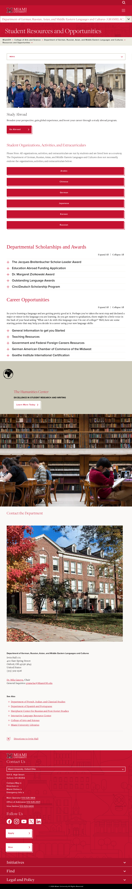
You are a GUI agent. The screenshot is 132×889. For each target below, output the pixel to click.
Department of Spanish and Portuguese (31, 706)
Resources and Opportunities (16, 43)
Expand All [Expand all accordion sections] (103, 254)
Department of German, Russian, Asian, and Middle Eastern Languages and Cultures (83, 40)
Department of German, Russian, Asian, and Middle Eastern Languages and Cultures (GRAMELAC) (63, 19)
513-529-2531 (33, 802)
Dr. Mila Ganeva (15, 679)
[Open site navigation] (123, 10)
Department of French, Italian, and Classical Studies (38, 701)
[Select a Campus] (66, 769)
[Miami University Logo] (17, 10)
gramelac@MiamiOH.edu (39, 683)
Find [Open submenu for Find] (11, 871)
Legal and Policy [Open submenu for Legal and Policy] (21, 879)
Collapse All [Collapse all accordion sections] (118, 254)
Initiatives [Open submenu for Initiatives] (15, 862)
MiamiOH (7, 40)
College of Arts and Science (27, 40)
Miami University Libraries (25, 724)
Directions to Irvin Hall (26, 738)
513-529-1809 (28, 798)
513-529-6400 (27, 806)
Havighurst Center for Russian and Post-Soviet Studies (40, 710)
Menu (12, 57)
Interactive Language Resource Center (31, 715)
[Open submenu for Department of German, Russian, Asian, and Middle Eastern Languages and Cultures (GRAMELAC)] (128, 19)
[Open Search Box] (123, 2)
